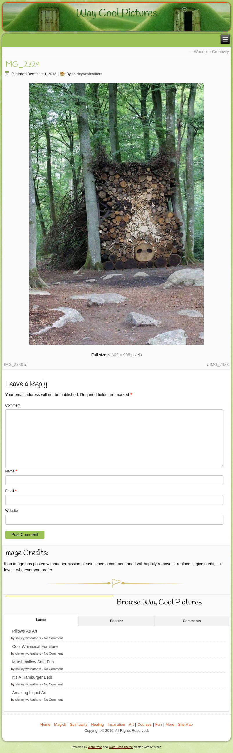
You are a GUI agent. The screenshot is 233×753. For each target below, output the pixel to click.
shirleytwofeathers (86, 74)
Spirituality (78, 724)
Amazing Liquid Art (29, 692)
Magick (60, 724)
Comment (12, 406)
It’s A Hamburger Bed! (32, 677)
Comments (192, 621)
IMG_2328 (219, 364)
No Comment (53, 638)
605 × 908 (121, 355)
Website (11, 511)
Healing (97, 724)
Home (45, 724)
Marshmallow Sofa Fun (33, 662)
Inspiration (116, 724)
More (170, 724)
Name (11, 471)
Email (11, 491)
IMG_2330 (13, 364)
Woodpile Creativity (209, 51)
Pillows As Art (24, 631)
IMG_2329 (22, 65)
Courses (144, 724)
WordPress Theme (121, 747)
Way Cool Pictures (116, 13)
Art (131, 724)
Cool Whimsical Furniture (35, 646)
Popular (116, 621)
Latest (41, 620)
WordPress (95, 747)
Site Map (185, 724)
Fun (158, 724)
